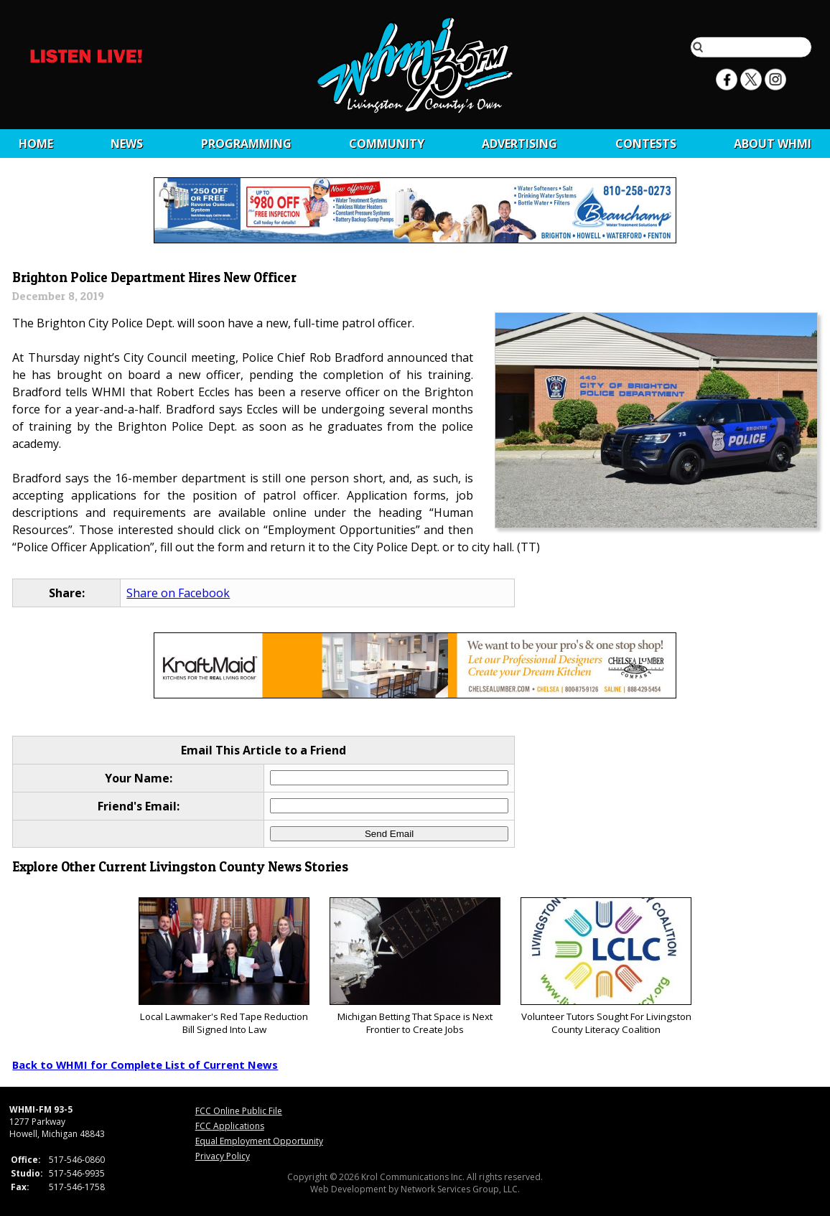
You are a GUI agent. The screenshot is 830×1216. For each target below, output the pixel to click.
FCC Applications (229, 1126)
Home (36, 143)
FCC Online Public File (238, 1111)
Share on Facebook (178, 593)
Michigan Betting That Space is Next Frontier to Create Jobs (415, 966)
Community (386, 143)
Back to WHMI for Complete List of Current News (145, 1064)
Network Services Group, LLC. (460, 1189)
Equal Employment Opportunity (259, 1141)
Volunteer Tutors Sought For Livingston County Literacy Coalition (606, 966)
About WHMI (772, 143)
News (127, 143)
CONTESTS (645, 143)
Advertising (519, 143)
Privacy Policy (222, 1156)
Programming (246, 143)
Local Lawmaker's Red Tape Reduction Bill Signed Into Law (224, 966)
